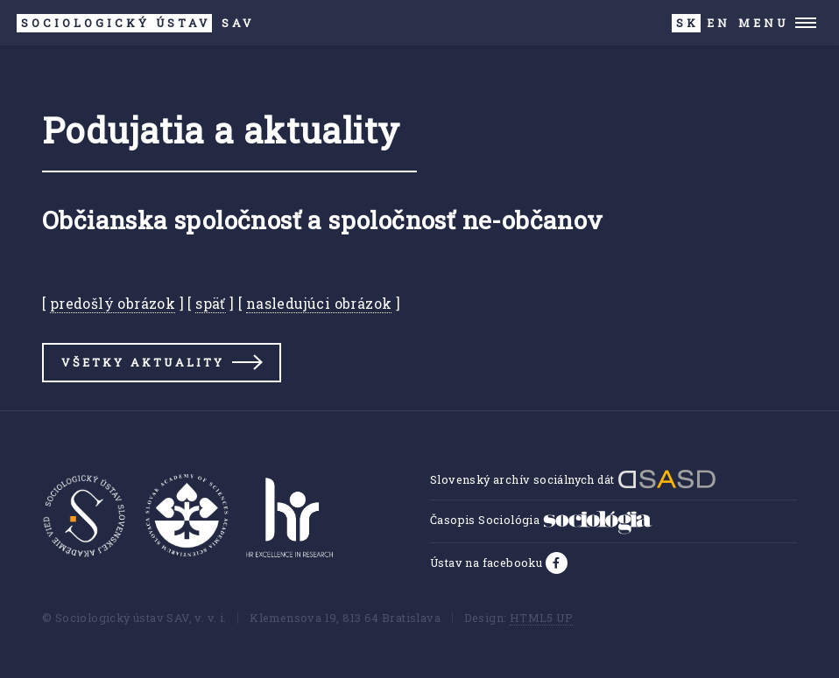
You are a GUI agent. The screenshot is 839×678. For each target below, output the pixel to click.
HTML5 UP (541, 618)
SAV (135, 23)
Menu (763, 23)
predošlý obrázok (112, 303)
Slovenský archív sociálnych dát (573, 479)
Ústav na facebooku (488, 563)
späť (210, 303)
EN (718, 23)
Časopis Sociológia (541, 520)
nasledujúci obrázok (319, 303)
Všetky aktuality (142, 362)
